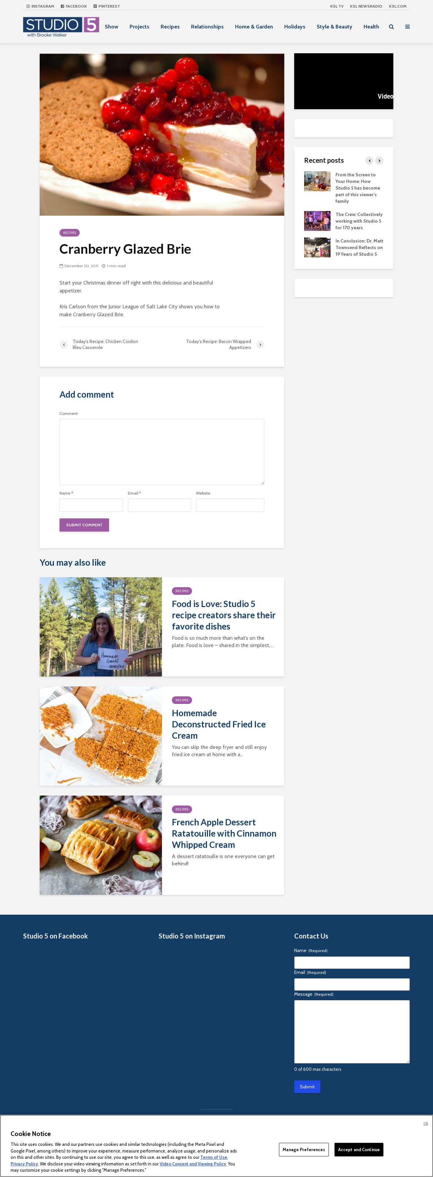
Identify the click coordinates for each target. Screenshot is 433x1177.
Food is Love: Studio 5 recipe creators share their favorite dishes (224, 615)
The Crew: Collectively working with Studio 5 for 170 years (359, 221)
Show (111, 26)
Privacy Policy (24, 1163)
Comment (68, 413)
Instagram (40, 6)
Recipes (170, 26)
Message (314, 994)
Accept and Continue (359, 1149)
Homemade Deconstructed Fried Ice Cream (219, 724)
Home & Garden (254, 26)
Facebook (74, 6)
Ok (425, 1123)
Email (134, 493)
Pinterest (107, 6)
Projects (139, 26)
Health (371, 26)
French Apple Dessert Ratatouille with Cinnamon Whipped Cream (224, 833)
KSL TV (336, 6)
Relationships (207, 26)
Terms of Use (213, 1157)
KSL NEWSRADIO (366, 6)
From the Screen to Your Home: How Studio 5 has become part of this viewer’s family (357, 188)
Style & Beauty (334, 26)
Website (203, 493)
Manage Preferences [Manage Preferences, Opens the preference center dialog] (304, 1149)
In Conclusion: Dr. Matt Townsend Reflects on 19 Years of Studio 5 (359, 247)
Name (66, 493)
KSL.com (398, 6)
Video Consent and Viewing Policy (193, 1163)
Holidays (294, 26)
